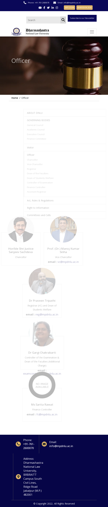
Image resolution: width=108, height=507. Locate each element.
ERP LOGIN (69, 7)
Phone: (27, 440)
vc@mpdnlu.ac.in (65, 262)
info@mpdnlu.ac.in (72, 2)
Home (14, 97)
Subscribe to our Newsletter (82, 18)
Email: (53, 442)
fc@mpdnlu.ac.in (43, 414)
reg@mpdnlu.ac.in (43, 314)
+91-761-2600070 (42, 2)
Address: (28, 459)
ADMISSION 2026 (84, 7)
